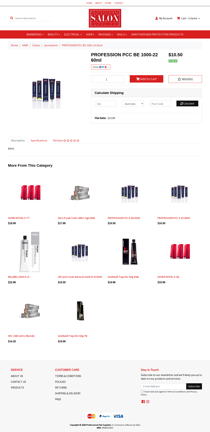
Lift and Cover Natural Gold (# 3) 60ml (80, 276)
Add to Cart (146, 79)
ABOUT (98, 2)
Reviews (66, 140)
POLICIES (60, 381)
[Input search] (33, 18)
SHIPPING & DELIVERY (67, 393)
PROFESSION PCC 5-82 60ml (174, 218)
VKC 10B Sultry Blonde (21, 336)
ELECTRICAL (72, 34)
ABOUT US (17, 376)
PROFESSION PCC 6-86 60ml (124, 218)
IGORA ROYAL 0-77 (19, 218)
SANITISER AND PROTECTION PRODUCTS (157, 34)
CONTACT (118, 2)
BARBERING (34, 34)
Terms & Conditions (176, 391)
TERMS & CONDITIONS (68, 376)
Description (18, 140)
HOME (89, 2)
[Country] (133, 104)
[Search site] (11, 18)
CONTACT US (18, 381)
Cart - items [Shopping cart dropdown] (187, 18)
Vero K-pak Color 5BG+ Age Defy (76, 218)
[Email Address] (164, 386)
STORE (108, 2)
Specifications (39, 140)
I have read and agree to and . (169, 393)
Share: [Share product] (100, 67)
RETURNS (61, 387)
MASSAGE (104, 34)
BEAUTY (53, 34)
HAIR (89, 34)
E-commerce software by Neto (126, 424)
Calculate (187, 103)
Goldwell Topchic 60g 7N (72, 336)
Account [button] (163, 18)
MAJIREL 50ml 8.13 (18, 276)
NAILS (121, 34)
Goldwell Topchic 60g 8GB (123, 276)
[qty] (106, 104)
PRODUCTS (17, 387)
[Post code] (160, 104)
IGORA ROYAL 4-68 (168, 276)
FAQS (58, 399)
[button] (185, 79)
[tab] (18, 140)
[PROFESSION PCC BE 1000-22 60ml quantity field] (108, 79)
